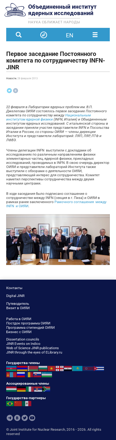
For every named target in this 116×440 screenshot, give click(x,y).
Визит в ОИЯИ (18, 308)
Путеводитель (17, 304)
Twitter (24, 418)
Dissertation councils (22, 339)
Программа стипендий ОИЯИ (30, 327)
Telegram (9, 418)
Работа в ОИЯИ (18, 319)
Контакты (14, 288)
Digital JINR (15, 296)
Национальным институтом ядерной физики (48, 117)
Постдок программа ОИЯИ (28, 323)
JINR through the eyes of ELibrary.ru (34, 352)
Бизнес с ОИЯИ (18, 332)
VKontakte (17, 418)
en (69, 33)
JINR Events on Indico (23, 344)
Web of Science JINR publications (32, 348)
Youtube (32, 418)
